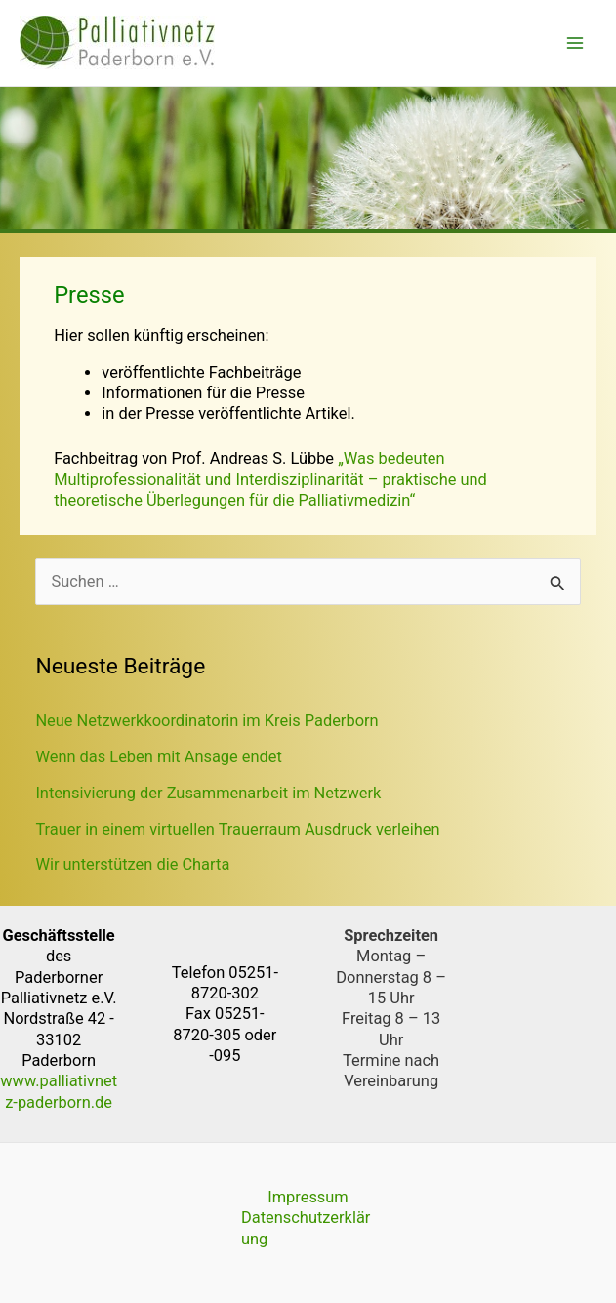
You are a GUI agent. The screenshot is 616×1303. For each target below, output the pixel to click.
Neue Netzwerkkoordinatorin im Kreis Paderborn (206, 721)
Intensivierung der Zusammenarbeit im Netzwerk (208, 793)
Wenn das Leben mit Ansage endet (158, 757)
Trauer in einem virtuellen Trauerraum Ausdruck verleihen (237, 829)
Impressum (308, 1197)
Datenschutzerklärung (305, 1227)
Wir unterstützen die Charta (132, 864)
